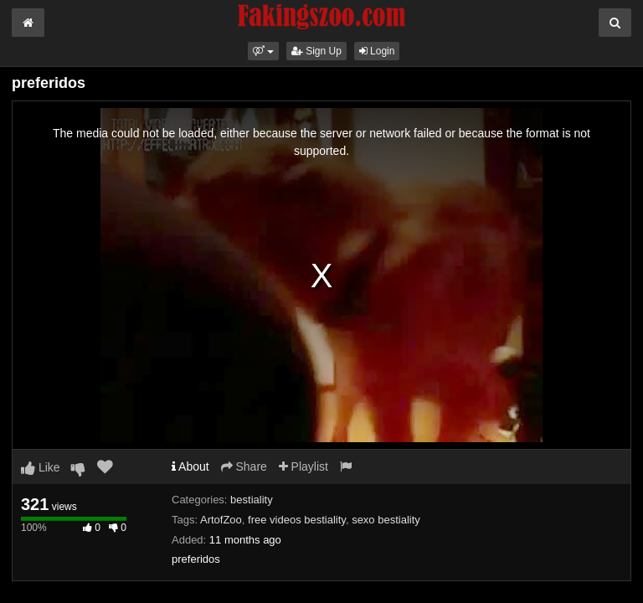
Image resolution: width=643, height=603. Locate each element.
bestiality (251, 499)
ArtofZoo (221, 519)
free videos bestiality (297, 519)
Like (40, 467)
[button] (263, 51)
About (190, 466)
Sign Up (316, 51)
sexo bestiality (386, 519)
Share (244, 466)
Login (377, 51)
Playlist (303, 466)
